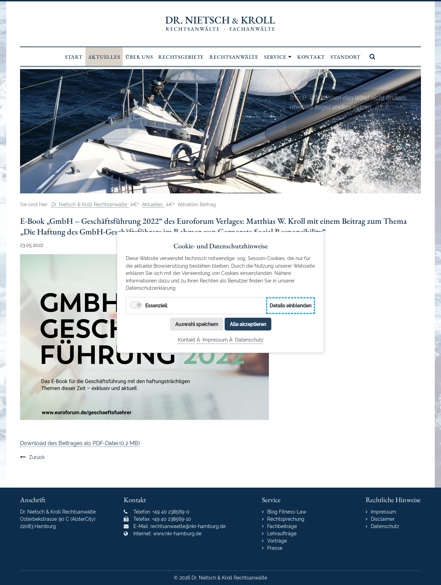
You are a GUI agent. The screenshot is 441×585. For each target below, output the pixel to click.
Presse (274, 548)
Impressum (215, 340)
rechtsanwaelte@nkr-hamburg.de (188, 526)
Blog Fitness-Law (286, 512)
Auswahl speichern (196, 324)
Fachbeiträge (282, 526)
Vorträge (277, 541)
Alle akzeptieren (248, 324)
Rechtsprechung (285, 519)
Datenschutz (249, 340)
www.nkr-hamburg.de (177, 533)
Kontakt (186, 340)
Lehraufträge (282, 533)
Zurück (37, 457)
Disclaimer (383, 519)
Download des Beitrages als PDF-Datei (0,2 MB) (80, 443)
